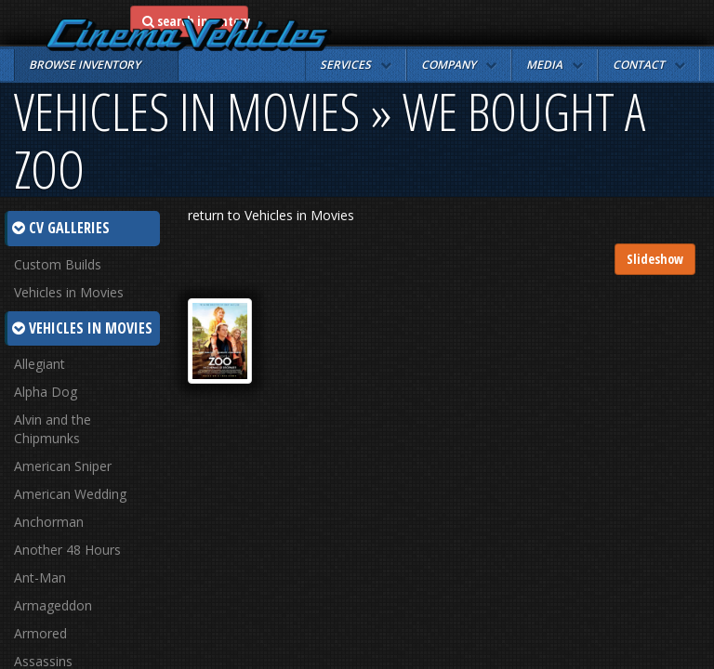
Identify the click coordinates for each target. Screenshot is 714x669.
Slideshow (655, 259)
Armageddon (53, 605)
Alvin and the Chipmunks (52, 429)
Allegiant (39, 364)
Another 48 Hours (67, 549)
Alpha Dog (45, 391)
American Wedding (70, 494)
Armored (40, 633)
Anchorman (49, 522)
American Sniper (63, 466)
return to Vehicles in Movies (271, 215)
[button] (355, 65)
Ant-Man (40, 577)
